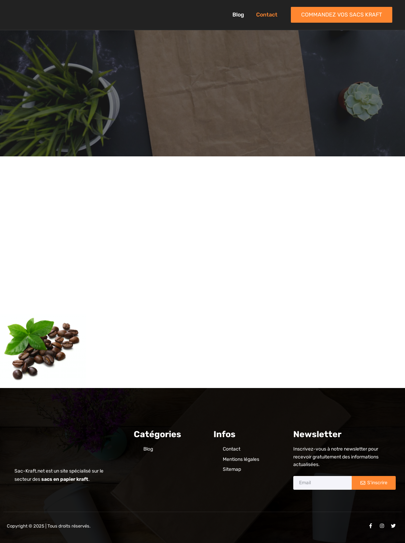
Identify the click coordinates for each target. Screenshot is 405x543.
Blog (238, 14)
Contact (266, 14)
